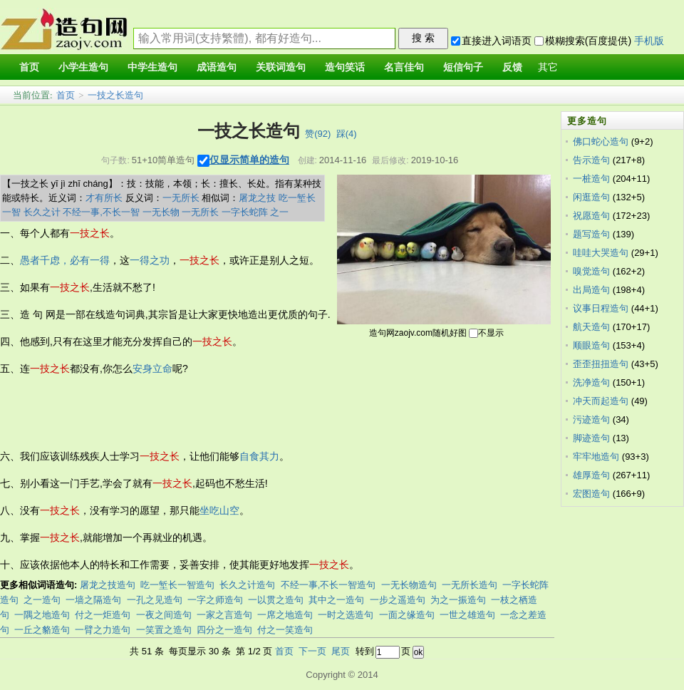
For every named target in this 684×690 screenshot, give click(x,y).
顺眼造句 (591, 345)
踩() (346, 133)
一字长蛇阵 (245, 212)
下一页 (312, 651)
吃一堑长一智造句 (177, 585)
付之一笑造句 (285, 629)
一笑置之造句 (164, 629)
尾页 (340, 651)
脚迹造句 (591, 438)
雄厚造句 (591, 475)
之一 (279, 212)
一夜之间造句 (164, 614)
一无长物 (161, 212)
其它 (548, 67)
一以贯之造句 (276, 599)
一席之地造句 (285, 614)
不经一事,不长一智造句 (328, 585)
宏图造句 (591, 493)
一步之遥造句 (397, 599)
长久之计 (42, 212)
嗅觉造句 (591, 271)
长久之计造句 (247, 585)
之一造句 (42, 599)
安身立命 (152, 368)
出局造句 (591, 289)
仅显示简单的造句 (249, 159)
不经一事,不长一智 (101, 212)
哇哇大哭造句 (600, 252)
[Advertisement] (259, 413)
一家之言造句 (224, 614)
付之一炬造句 (102, 614)
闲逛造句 (591, 197)
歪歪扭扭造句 (600, 364)
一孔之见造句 (154, 599)
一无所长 (181, 197)
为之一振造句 (458, 599)
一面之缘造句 (407, 614)
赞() (318, 133)
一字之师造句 (215, 599)
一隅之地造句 (42, 614)
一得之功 (150, 260)
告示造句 (591, 160)
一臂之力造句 (102, 629)
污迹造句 (591, 419)
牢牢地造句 (596, 456)
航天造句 (591, 326)
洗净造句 (591, 382)
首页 (65, 95)
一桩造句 (591, 178)
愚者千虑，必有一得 (65, 260)
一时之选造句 (345, 614)
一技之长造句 (115, 95)
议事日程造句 (600, 308)
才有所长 (104, 197)
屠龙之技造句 (107, 585)
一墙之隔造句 (93, 599)
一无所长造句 (469, 585)
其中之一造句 (336, 599)
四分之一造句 (224, 629)
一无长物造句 (409, 585)
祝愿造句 (591, 215)
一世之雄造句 (467, 614)
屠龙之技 (257, 197)
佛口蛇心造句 (600, 141)
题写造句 (591, 234)
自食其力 (259, 456)
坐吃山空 (219, 510)
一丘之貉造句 (42, 629)
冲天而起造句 (600, 401)
